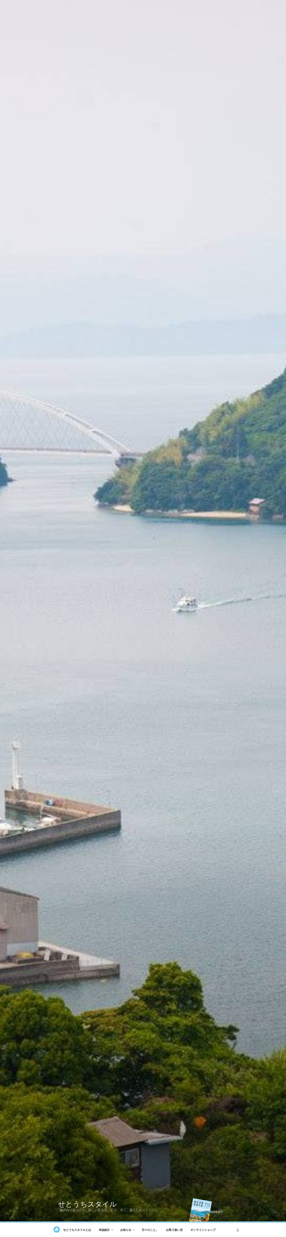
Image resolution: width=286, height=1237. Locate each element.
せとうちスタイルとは (77, 1229)
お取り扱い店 (174, 1229)
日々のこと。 (150, 1229)
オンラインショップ (202, 1229)
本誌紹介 (106, 1229)
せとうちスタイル (87, 1204)
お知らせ (127, 1229)
